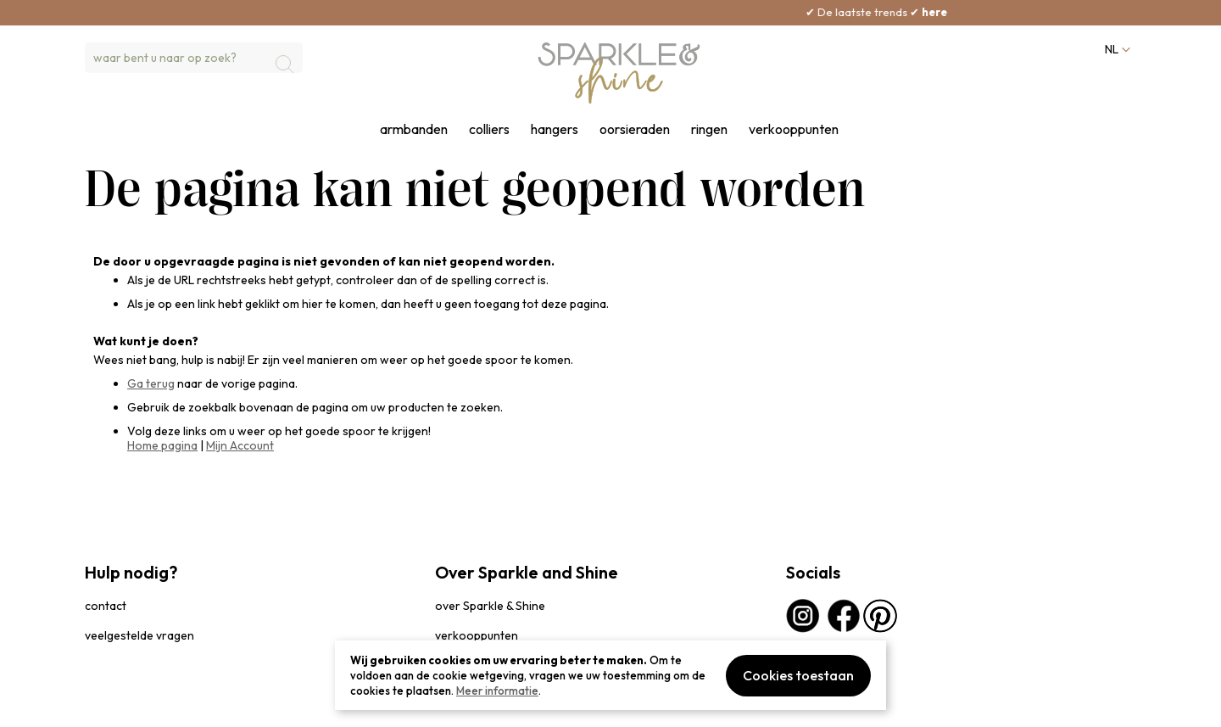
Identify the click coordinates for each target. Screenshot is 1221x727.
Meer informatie (497, 690)
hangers (554, 129)
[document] (610, 675)
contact (105, 605)
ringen (709, 129)
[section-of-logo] (619, 72)
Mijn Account (240, 445)
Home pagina (162, 445)
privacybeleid (116, 705)
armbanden (414, 129)
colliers (489, 129)
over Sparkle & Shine (490, 605)
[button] (1115, 49)
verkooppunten (794, 129)
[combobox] (194, 57)
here (969, 12)
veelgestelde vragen (139, 635)
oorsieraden (634, 129)
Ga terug (151, 383)
